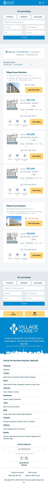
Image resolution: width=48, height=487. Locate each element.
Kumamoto (20, 436)
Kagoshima (13, 436)
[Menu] (43, 2)
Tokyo (38, 384)
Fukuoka (6, 436)
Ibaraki (15, 384)
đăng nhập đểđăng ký (24, 464)
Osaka (18, 414)
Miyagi (26, 377)
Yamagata (32, 377)
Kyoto (10, 414)
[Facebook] (22, 458)
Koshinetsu (7, 395)
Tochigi (33, 384)
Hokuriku (6, 388)
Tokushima (21, 429)
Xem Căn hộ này (33, 90)
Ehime (5, 429)
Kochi (15, 429)
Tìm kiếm (24, 37)
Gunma (10, 384)
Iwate (22, 377)
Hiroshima (6, 421)
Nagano (5, 399)
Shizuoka (16, 407)
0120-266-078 (25, 449)
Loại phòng (13, 27)
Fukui (5, 392)
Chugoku (6, 418)
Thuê (13, 32)
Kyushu (6, 432)
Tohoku (6, 373)
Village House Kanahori (16, 206)
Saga (11, 438)
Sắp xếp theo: (7, 64)
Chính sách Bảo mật (14, 475)
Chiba (5, 384)
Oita (39, 436)
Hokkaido (7, 366)
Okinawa (6, 438)
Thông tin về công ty (17, 472)
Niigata (11, 399)
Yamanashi (17, 399)
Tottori (25, 421)
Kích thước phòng (35, 27)
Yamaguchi (31, 421)
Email (34, 314)
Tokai (5, 403)
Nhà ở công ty (32, 472)
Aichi (4, 407)
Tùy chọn (35, 32)
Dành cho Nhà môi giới (32, 475)
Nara (14, 414)
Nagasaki (34, 436)
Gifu (8, 407)
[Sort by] (23, 65)
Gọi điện (13, 314)
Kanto (5, 381)
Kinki (5, 410)
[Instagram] (26, 458)
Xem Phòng (37, 122)
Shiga (23, 414)
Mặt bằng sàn (12, 108)
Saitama (27, 384)
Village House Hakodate (16, 72)
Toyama (16, 392)
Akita (5, 377)
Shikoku (6, 425)
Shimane (20, 421)
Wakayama (28, 414)
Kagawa (10, 429)
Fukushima (15, 377)
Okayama (13, 421)
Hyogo (5, 414)
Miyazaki (28, 436)
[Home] (24, 328)
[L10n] (39, 2)
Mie (11, 407)
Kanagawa (21, 384)
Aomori (9, 377)
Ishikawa (10, 392)
